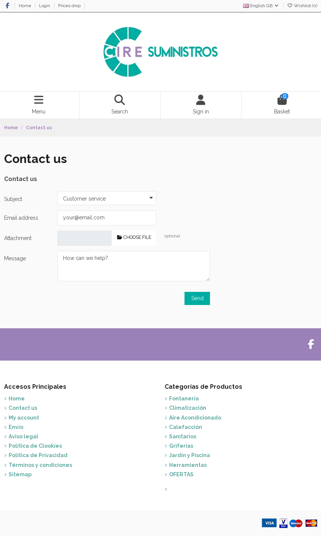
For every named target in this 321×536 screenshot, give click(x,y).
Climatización (187, 408)
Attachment (18, 238)
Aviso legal (23, 436)
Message (15, 258)
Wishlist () (302, 5)
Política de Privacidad (38, 455)
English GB (261, 5)
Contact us (23, 408)
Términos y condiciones (40, 465)
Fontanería (184, 399)
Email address (21, 218)
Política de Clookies (35, 446)
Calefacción (185, 427)
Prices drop (70, 5)
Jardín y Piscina (189, 455)
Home (25, 5)
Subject (13, 199)
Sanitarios (182, 436)
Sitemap (20, 474)
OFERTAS (181, 474)
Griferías (181, 446)
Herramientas (188, 465)
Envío (16, 427)
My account (24, 418)
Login (45, 5)
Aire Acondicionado (195, 418)
